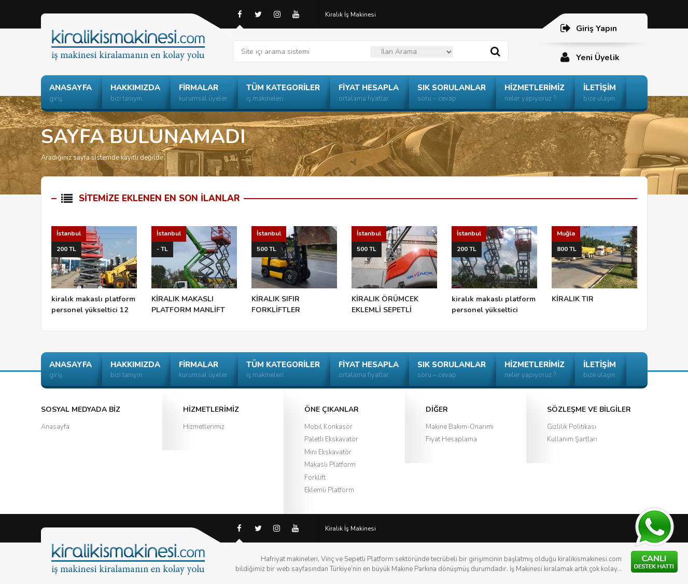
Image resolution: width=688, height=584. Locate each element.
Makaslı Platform (330, 464)
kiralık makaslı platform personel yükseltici (494, 270)
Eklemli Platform (329, 490)
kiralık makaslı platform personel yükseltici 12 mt (94, 271)
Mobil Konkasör (328, 427)
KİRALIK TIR (594, 265)
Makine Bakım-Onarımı (460, 427)
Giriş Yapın (588, 28)
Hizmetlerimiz (203, 427)
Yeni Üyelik (589, 57)
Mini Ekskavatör (328, 452)
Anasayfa (55, 427)
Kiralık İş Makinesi (350, 14)
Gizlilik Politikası (571, 427)
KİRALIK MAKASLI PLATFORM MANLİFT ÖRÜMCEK (194, 271)
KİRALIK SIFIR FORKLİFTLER (294, 270)
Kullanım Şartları (572, 439)
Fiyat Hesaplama (451, 439)
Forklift (315, 477)
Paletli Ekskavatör (331, 439)
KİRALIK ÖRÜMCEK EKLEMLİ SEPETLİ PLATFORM (394, 271)
